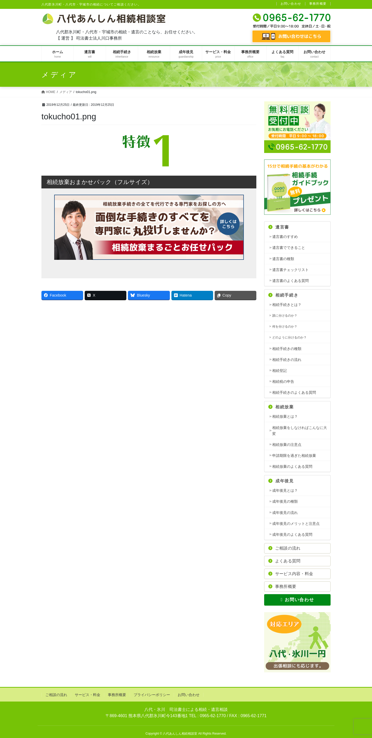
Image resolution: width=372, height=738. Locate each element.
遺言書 (278, 227)
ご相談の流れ (284, 548)
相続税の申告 (283, 381)
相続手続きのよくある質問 (294, 392)
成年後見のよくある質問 (292, 534)
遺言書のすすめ (285, 237)
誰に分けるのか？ (284, 315)
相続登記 (279, 370)
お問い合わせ (291, 3)
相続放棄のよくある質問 (292, 466)
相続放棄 (281, 407)
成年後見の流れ (285, 513)
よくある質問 (284, 561)
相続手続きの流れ (286, 360)
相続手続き (283, 295)
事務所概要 (317, 3)
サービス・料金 (87, 695)
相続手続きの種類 (286, 349)
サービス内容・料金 (290, 573)
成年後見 (281, 481)
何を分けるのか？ (284, 326)
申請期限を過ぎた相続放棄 (294, 455)
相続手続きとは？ (286, 305)
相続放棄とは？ (285, 416)
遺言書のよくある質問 (290, 281)
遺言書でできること (288, 247)
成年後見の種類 (285, 501)
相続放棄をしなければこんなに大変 (299, 431)
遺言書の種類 (283, 259)
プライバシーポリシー (152, 695)
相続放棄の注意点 (286, 444)
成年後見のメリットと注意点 (296, 523)
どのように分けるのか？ (289, 337)
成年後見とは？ (285, 490)
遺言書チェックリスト (290, 270)
